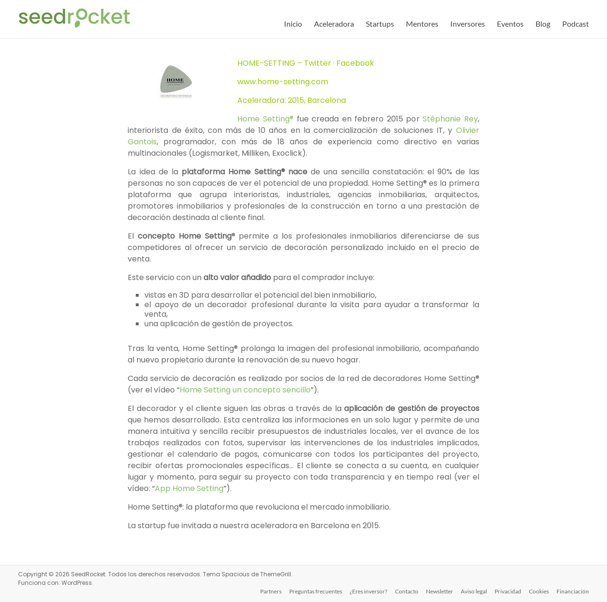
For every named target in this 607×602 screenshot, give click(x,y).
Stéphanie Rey (450, 118)
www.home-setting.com (282, 81)
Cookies (539, 591)
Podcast (575, 23)
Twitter (317, 63)
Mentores (422, 23)
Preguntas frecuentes (315, 591)
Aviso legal (474, 591)
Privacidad (508, 591)
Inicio (293, 23)
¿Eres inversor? (368, 591)
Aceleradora (334, 23)
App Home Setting (189, 488)
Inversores (467, 23)
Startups (380, 23)
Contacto (406, 591)
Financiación (572, 591)
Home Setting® (265, 118)
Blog (543, 23)
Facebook (355, 63)
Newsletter (439, 591)
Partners (271, 591)
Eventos (510, 23)
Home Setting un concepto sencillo (245, 389)
